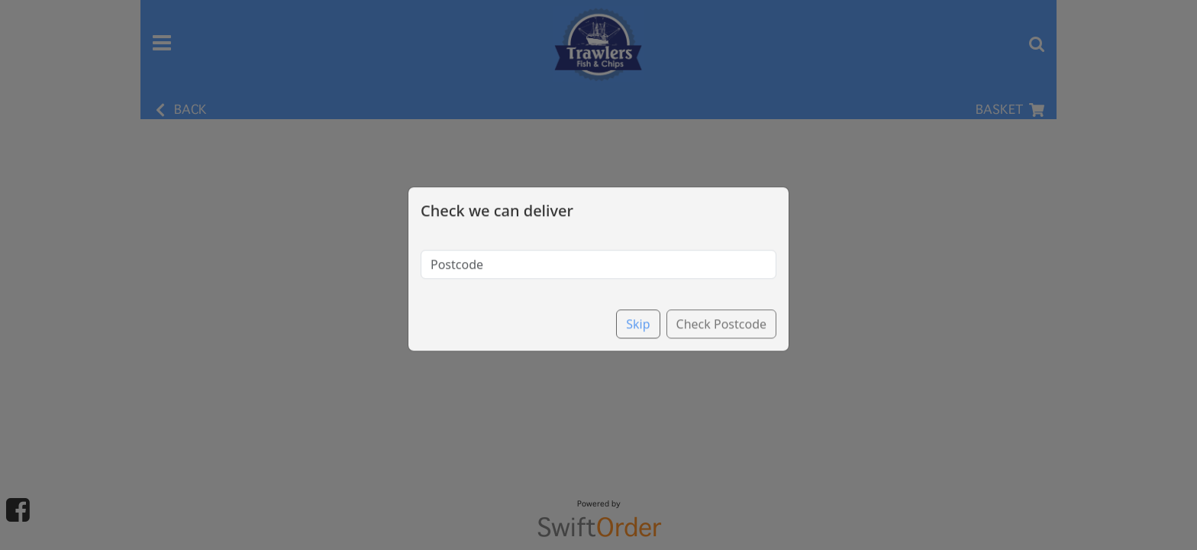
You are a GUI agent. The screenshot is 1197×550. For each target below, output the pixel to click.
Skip (638, 310)
